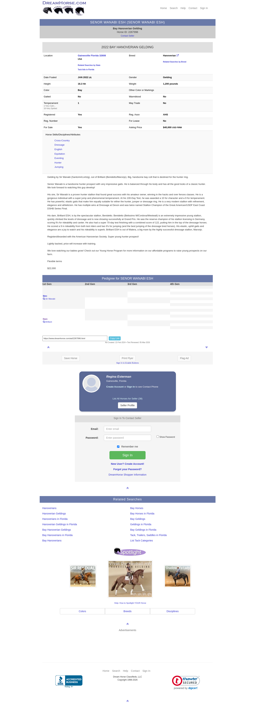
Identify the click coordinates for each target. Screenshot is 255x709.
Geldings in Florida (140, 524)
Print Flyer (127, 358)
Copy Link (114, 338)
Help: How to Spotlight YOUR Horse (130, 603)
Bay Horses (136, 508)
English (58, 149)
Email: (94, 428)
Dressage (59, 144)
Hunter (57, 162)
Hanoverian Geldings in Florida (59, 524)
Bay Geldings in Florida (143, 529)
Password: (92, 437)
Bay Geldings (137, 518)
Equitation (59, 153)
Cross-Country (62, 140)
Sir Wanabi (49, 299)
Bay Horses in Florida (142, 513)
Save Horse (70, 358)
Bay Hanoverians (52, 540)
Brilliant (47, 322)
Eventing (59, 158)
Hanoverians (49, 508)
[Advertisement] (129, 642)
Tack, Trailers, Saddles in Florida (148, 535)
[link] (186, 682)
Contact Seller (127, 36)
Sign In (204, 8)
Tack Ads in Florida (86, 70)
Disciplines (173, 611)
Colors (82, 611)
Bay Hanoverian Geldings (56, 529)
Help (183, 8)
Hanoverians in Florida (55, 518)
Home (163, 8)
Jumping (58, 167)
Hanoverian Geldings (54, 513)
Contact (192, 8)
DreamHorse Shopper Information (127, 474)
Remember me (127, 446)
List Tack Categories (141, 540)
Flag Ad (184, 358)
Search (174, 8)
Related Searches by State (89, 65)
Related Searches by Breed (174, 62)
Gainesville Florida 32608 (92, 55)
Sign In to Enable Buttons (127, 363)
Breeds (127, 611)
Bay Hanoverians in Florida (57, 535)
